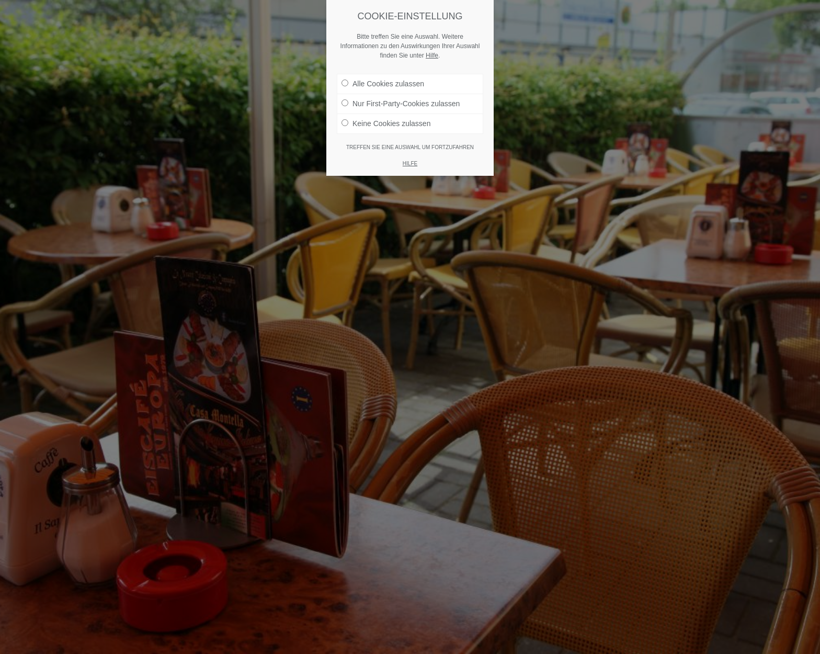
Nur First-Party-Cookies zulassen (400, 103)
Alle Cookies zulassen (382, 84)
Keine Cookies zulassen (385, 123)
